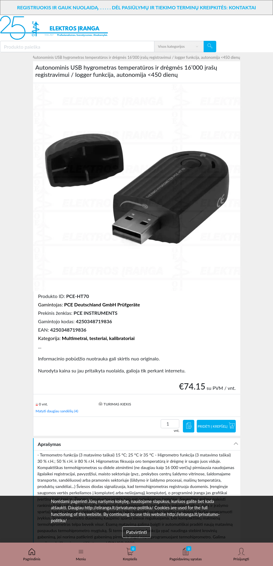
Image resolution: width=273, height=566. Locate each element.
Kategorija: (86, 338)
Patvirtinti (136, 532)
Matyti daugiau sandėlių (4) (57, 411)
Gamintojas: (89, 304)
